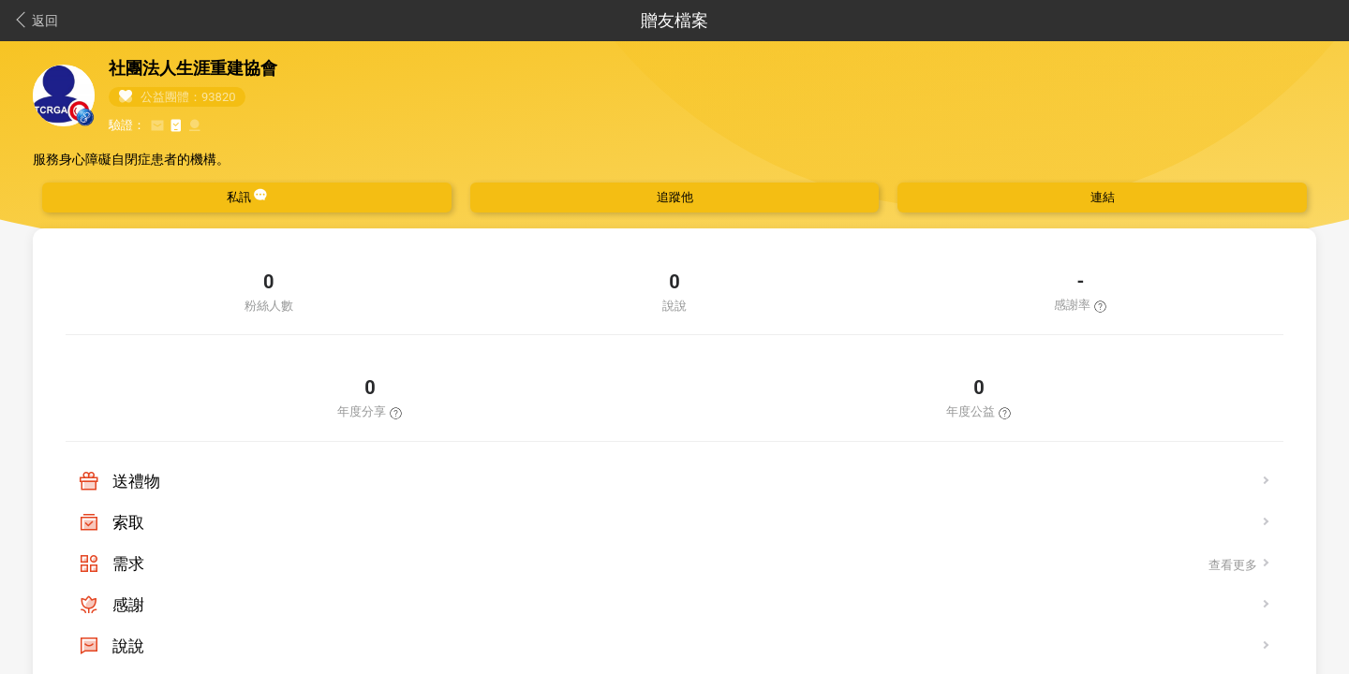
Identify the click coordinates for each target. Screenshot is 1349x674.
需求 (128, 563)
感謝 (128, 604)
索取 (128, 522)
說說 (128, 646)
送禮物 (136, 481)
